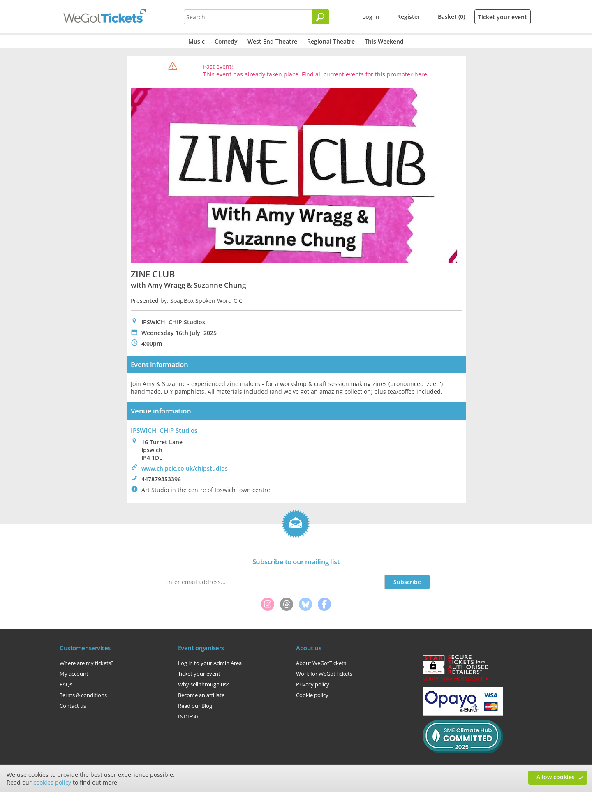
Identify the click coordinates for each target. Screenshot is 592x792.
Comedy (226, 41)
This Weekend (384, 41)
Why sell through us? (203, 684)
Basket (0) (451, 17)
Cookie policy (312, 695)
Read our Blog (195, 705)
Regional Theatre (331, 41)
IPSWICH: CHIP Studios (164, 430)
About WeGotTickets (321, 663)
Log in (370, 17)
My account (74, 673)
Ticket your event (502, 17)
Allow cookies (555, 777)
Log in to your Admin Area (210, 663)
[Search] (320, 16)
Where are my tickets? (86, 663)
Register (408, 17)
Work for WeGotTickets (324, 673)
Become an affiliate (201, 695)
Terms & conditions (83, 695)
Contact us (73, 705)
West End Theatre (272, 41)
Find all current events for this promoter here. (365, 74)
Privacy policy (312, 684)
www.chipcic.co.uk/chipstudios (184, 468)
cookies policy (52, 782)
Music (196, 41)
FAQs (66, 684)
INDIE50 (188, 716)
